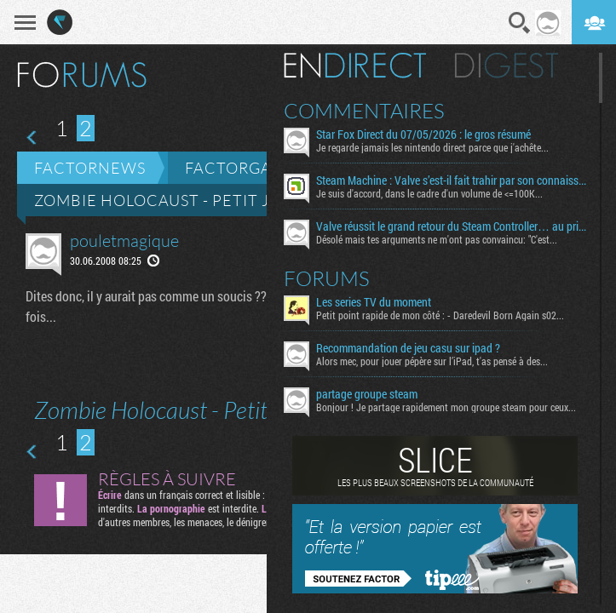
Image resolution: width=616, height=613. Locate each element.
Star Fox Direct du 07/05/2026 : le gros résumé (423, 134)
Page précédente (33, 138)
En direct (355, 65)
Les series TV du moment (373, 302)
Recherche (520, 23)
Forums (327, 278)
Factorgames (245, 167)
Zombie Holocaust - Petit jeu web (183, 200)
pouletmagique (124, 240)
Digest (506, 65)
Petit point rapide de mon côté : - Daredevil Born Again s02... (440, 315)
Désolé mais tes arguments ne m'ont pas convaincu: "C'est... (436, 239)
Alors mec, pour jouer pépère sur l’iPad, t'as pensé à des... (432, 361)
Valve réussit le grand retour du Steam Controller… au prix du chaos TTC (451, 226)
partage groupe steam (366, 394)
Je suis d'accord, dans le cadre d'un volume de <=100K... (429, 193)
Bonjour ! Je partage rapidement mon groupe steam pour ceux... (446, 407)
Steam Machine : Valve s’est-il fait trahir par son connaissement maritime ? (451, 180)
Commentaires (364, 110)
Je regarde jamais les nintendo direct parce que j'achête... (432, 147)
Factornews (90, 167)
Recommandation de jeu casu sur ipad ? (408, 348)
